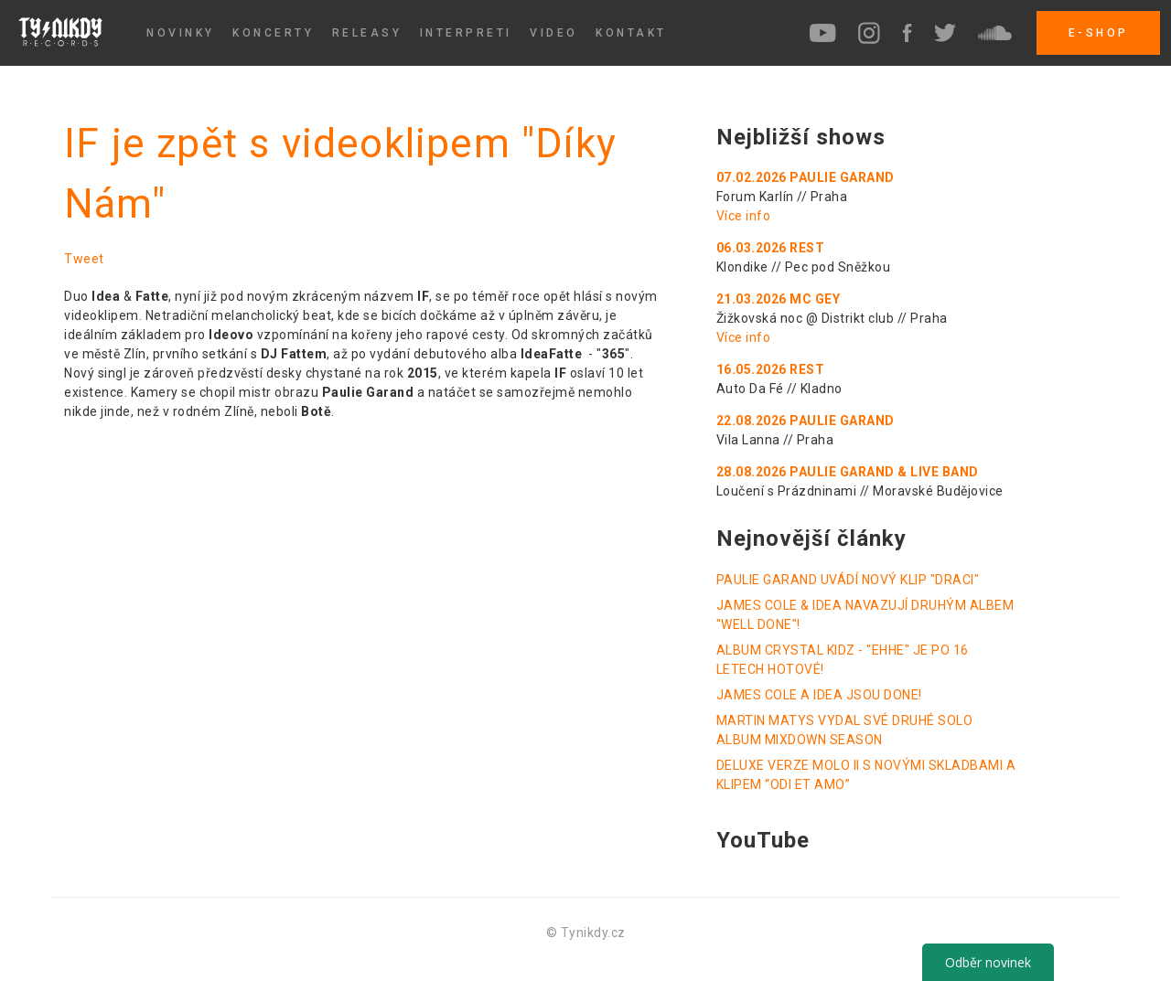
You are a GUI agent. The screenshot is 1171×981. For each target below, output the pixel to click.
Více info (743, 215)
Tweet (84, 258)
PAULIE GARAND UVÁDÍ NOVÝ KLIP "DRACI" (848, 579)
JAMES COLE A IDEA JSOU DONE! (819, 695)
